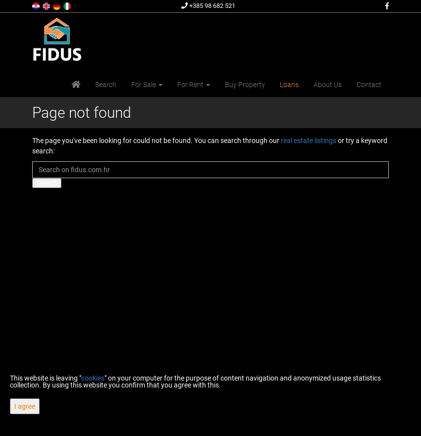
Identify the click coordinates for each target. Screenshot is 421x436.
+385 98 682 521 (208, 5)
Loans (289, 85)
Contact (369, 85)
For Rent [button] (193, 85)
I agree (24, 406)
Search (105, 85)
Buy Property (245, 85)
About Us (328, 85)
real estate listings (308, 141)
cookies (93, 378)
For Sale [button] (146, 85)
